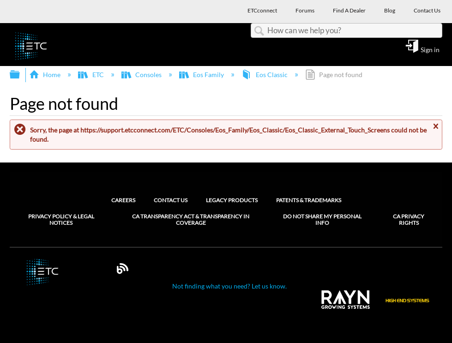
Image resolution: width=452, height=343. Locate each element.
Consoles (142, 74)
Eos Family (202, 74)
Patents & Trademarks (308, 200)
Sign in (430, 49)
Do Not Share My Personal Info (322, 219)
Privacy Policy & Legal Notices (61, 219)
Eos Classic (265, 74)
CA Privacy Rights (408, 219)
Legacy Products (232, 200)
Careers (123, 200)
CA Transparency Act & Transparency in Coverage (190, 219)
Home (45, 74)
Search (259, 31)
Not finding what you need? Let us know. (229, 286)
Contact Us (170, 200)
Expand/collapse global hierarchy (21, 75)
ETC (91, 74)
